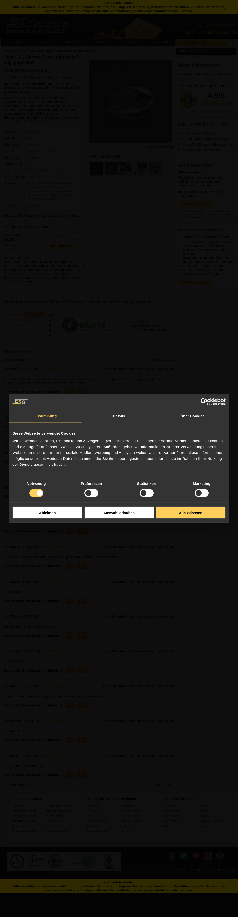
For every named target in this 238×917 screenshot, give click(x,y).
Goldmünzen (171, 811)
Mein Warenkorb (199, 65)
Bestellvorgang (130, 816)
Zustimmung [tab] (46, 416)
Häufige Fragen (130, 821)
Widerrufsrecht (97, 821)
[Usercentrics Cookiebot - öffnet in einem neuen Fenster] (204, 401)
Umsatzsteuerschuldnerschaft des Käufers (35, 273)
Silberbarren (171, 816)
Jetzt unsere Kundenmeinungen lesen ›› (206, 112)
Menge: (62, 236)
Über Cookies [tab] (192, 416)
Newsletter (127, 806)
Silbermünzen (172, 821)
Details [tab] (119, 416)
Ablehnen (47, 513)
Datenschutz (95, 826)
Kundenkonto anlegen (194, 204)
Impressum (127, 831)
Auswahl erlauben (119, 513)
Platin (166, 826)
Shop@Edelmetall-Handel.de (210, 32)
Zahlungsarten (129, 811)
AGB (90, 816)
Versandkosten (12, 249)
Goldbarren (170, 806)
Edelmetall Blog (55, 816)
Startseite (93, 806)
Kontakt (125, 826)
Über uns (93, 811)
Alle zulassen (190, 513)
